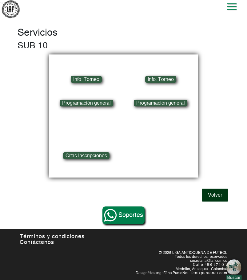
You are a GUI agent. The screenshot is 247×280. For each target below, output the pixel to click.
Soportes (123, 215)
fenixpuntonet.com (209, 273)
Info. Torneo (86, 79)
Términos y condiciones (52, 236)
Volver (215, 195)
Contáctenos (37, 242)
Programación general (86, 103)
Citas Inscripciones (86, 155)
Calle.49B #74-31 (210, 264)
